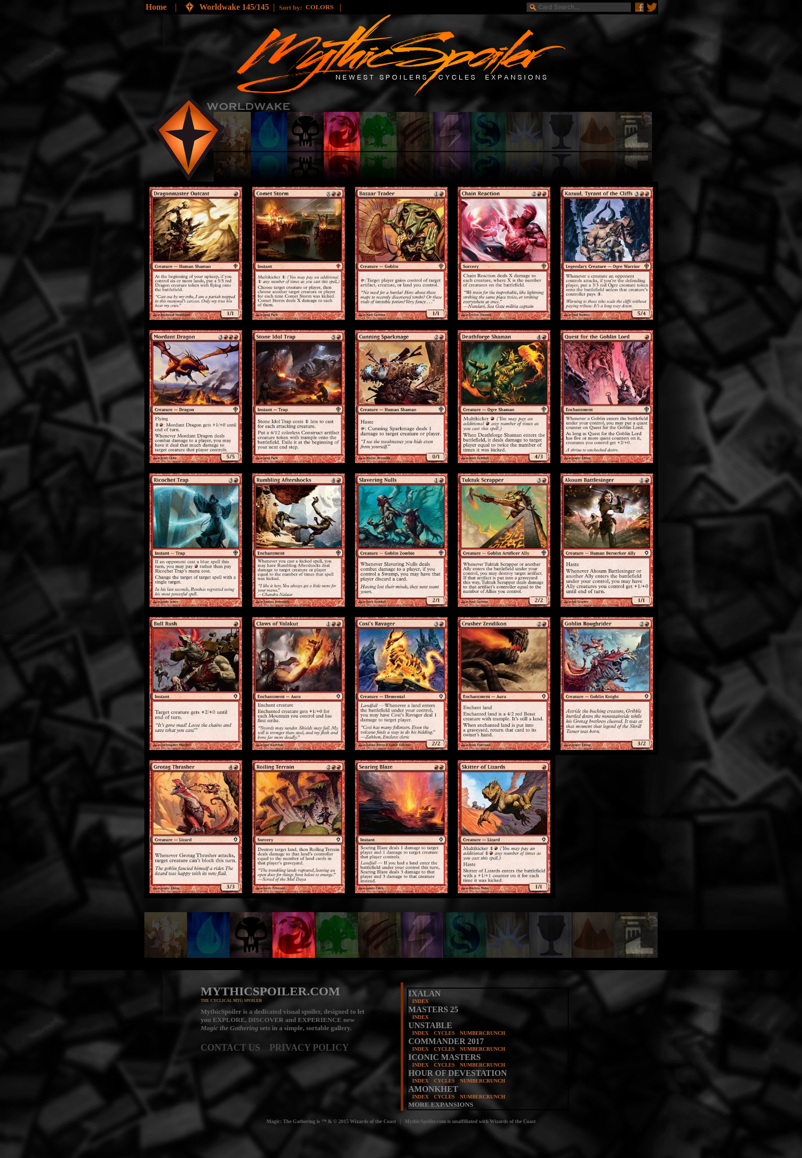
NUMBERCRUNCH (482, 1033)
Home (156, 7)
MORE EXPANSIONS (441, 1104)
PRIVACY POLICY (309, 1048)
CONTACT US (235, 1048)
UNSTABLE (430, 1025)
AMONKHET (433, 1089)
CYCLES (444, 1033)
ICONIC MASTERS (444, 1057)
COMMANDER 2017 (446, 1041)
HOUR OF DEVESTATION (457, 1073)
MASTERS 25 (433, 1009)
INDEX (420, 1001)
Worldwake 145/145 (234, 7)
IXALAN (424, 993)
